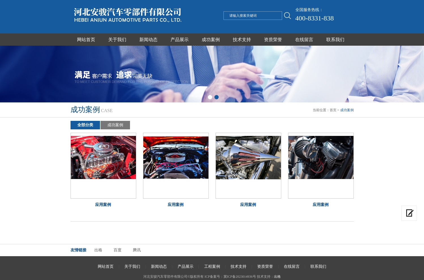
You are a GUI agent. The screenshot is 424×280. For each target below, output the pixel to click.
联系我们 (335, 39)
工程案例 (212, 266)
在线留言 (304, 39)
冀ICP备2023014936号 (239, 277)
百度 (118, 250)
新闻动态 (148, 39)
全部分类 (85, 125)
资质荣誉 (273, 39)
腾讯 (137, 250)
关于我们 (117, 39)
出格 (98, 250)
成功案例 (211, 39)
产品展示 (180, 39)
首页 (333, 110)
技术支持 (242, 39)
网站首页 (86, 39)
